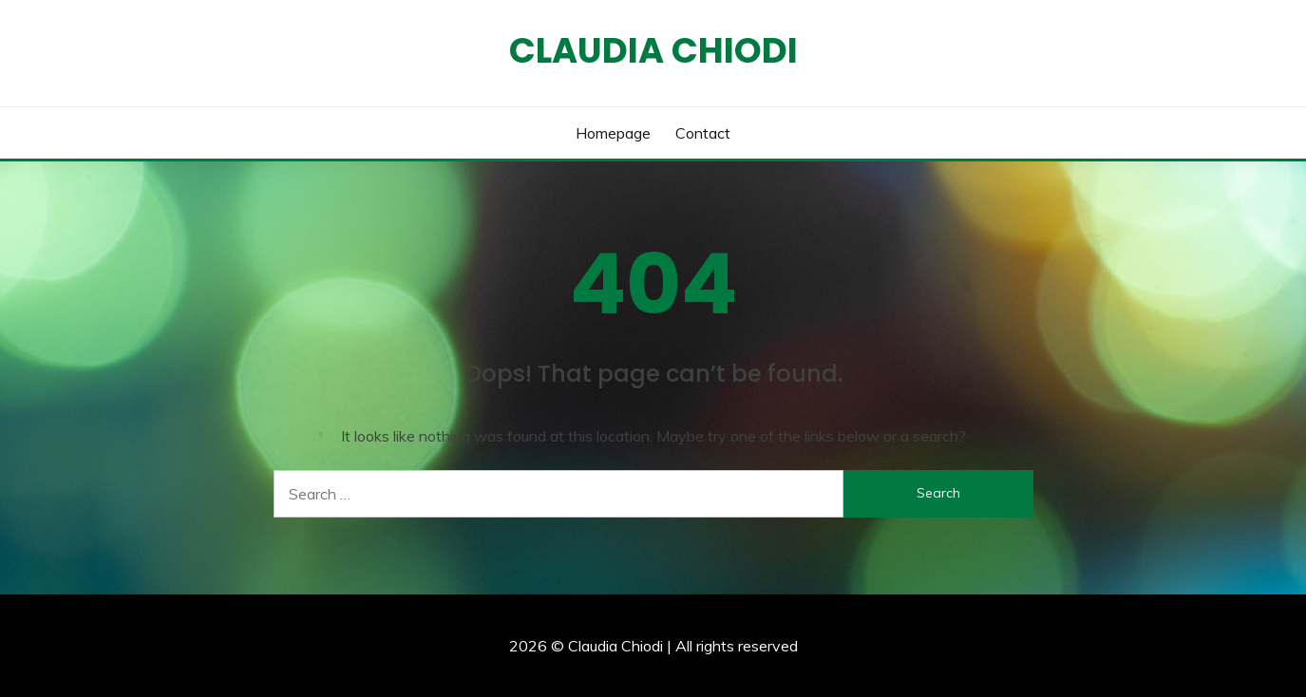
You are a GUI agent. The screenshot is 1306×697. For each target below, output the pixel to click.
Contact (702, 132)
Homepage (613, 132)
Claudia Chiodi (653, 50)
